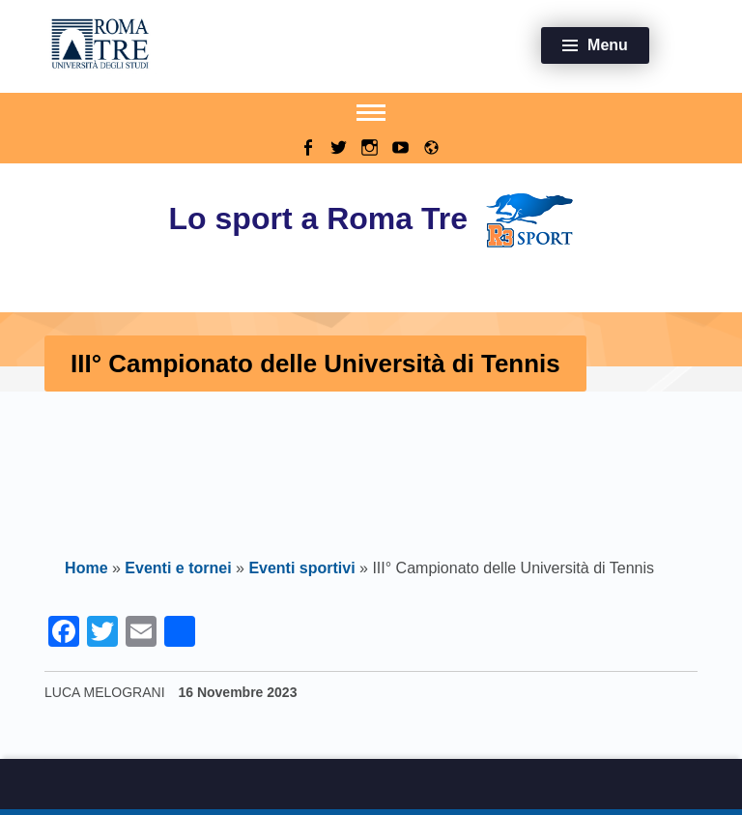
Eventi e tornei (178, 568)
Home (86, 568)
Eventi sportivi (301, 568)
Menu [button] (607, 45)
